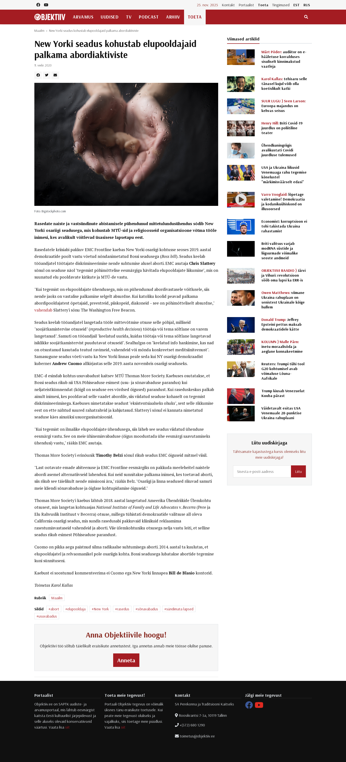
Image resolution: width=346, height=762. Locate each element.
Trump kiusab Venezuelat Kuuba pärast (283, 393)
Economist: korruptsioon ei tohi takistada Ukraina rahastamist (284, 226)
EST (296, 4)
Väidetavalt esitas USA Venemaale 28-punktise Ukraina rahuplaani (281, 413)
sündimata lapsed (179, 608)
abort (54, 608)
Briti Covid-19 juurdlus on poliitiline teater (282, 128)
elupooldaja (76, 608)
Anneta (126, 660)
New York (101, 608)
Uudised (109, 17)
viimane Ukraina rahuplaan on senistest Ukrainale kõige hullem (283, 299)
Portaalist (246, 4)
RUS (306, 4)
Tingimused (281, 4)
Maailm (39, 30)
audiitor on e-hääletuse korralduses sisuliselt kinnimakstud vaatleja (283, 59)
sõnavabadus (147, 608)
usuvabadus (47, 616)
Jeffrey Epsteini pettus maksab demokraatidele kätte (281, 324)
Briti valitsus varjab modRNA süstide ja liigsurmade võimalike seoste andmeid (279, 250)
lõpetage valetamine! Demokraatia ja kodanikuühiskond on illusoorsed (283, 201)
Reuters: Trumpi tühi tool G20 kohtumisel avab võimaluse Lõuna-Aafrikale (282, 371)
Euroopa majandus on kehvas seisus (283, 105)
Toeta (263, 4)
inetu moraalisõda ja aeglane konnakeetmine (282, 346)
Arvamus (83, 17)
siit (67, 727)
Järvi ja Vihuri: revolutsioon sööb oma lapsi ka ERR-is (283, 275)
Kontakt (228, 4)
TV (128, 17)
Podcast (149, 17)
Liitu (298, 471)
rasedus (123, 608)
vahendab (43, 310)
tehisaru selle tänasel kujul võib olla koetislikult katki (284, 83)
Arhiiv (173, 17)
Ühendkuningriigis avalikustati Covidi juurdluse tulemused (278, 150)
